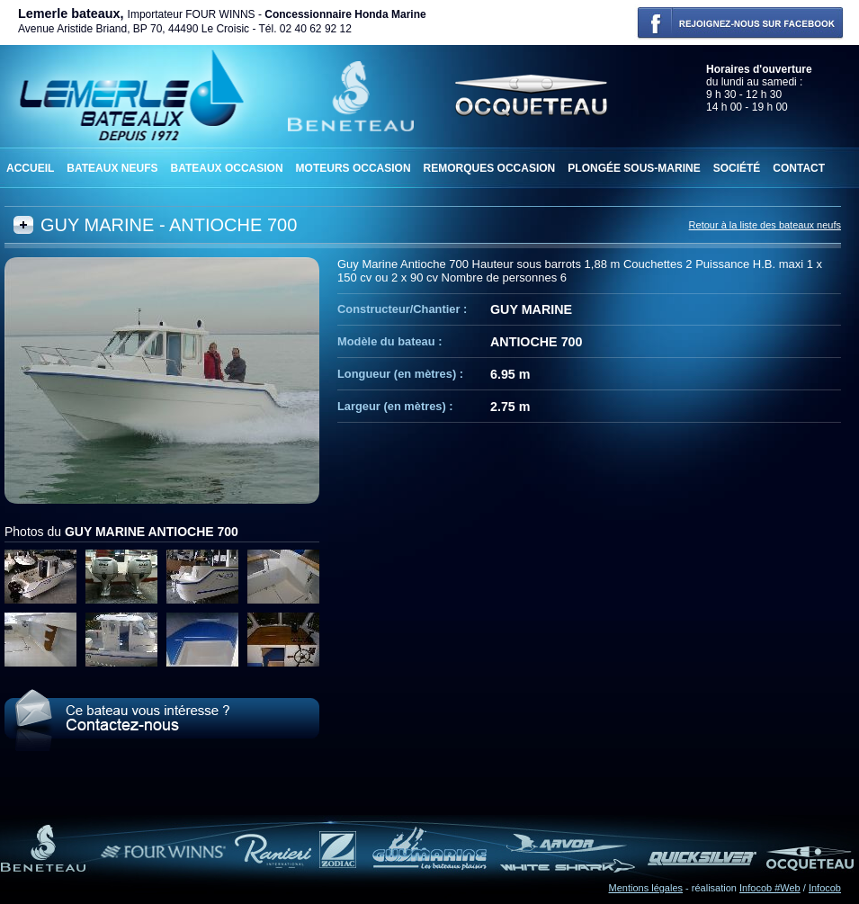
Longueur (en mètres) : (400, 373)
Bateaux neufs (112, 168)
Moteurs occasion (353, 168)
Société (737, 168)
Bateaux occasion (226, 168)
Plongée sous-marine (634, 168)
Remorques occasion (490, 168)
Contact (799, 168)
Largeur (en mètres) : (395, 406)
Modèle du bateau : (389, 341)
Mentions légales (646, 887)
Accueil (30, 168)
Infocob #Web (770, 887)
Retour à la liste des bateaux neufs (765, 224)
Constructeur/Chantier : (402, 309)
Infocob (825, 887)
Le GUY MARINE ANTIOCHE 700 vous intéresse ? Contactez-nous (161, 720)
